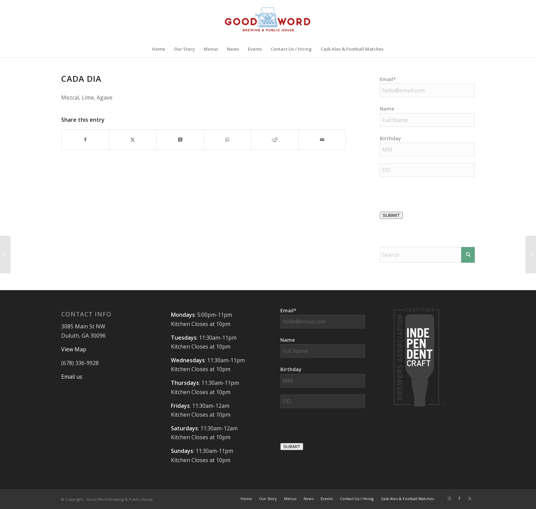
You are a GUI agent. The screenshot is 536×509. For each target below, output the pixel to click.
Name (387, 108)
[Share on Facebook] (85, 139)
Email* (388, 79)
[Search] (427, 255)
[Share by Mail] (322, 139)
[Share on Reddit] (274, 139)
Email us (71, 376)
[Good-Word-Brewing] (268, 20)
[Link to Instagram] (449, 498)
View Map (73, 349)
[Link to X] (470, 498)
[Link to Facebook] (459, 498)
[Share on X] (133, 139)
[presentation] (432, 197)
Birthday (390, 138)
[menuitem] (159, 48)
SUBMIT (391, 215)
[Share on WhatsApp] (227, 139)
